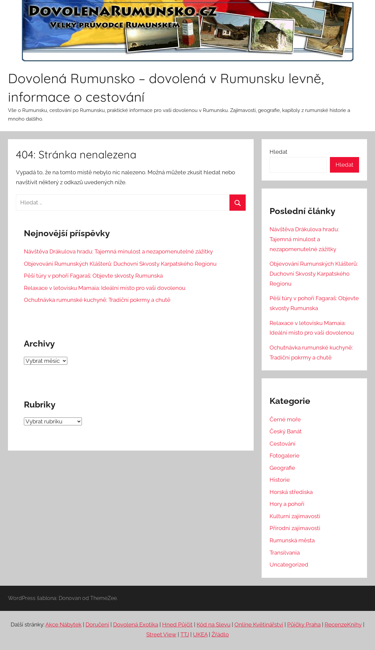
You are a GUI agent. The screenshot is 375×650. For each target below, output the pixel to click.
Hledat (278, 151)
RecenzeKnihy (343, 624)
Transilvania (285, 552)
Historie (280, 479)
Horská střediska (291, 492)
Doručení (97, 624)
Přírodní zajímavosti (295, 528)
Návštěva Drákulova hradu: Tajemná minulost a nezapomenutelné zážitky (118, 251)
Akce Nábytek (63, 624)
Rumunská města (292, 540)
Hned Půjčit (177, 624)
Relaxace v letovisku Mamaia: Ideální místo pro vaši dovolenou (104, 288)
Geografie (282, 467)
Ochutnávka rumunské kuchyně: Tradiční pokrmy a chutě (97, 300)
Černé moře (285, 419)
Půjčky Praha (304, 624)
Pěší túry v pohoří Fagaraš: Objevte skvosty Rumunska (93, 275)
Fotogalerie (284, 455)
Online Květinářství (258, 624)
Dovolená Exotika (135, 624)
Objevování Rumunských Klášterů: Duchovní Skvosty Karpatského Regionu (120, 263)
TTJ (184, 634)
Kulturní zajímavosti (295, 516)
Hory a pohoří (287, 504)
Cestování (282, 443)
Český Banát (286, 431)
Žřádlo (220, 634)
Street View (161, 634)
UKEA (200, 634)
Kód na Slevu (213, 624)
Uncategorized (289, 564)
